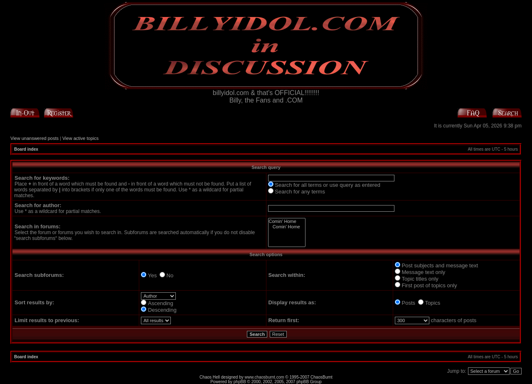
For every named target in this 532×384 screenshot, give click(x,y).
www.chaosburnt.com (264, 377)
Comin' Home (287, 221)
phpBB (240, 381)
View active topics (80, 138)
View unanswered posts (34, 138)
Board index (26, 149)
